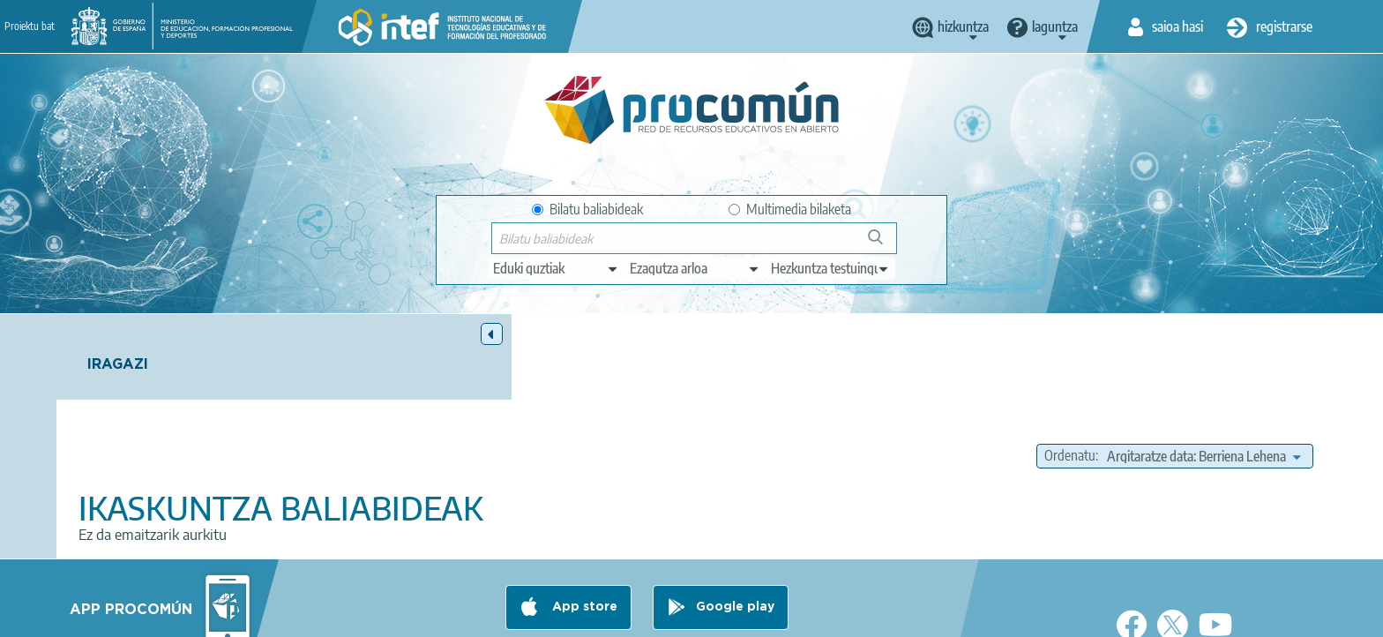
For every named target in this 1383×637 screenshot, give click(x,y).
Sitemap (834, 616)
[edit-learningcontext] (830, 268)
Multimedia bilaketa (790, 209)
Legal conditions (438, 616)
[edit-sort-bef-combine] (1203, 370)
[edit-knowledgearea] (695, 268)
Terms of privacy (551, 616)
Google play (735, 546)
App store (583, 546)
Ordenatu (1069, 370)
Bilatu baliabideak (587, 209)
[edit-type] (556, 268)
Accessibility (755, 616)
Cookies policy (659, 616)
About (352, 616)
